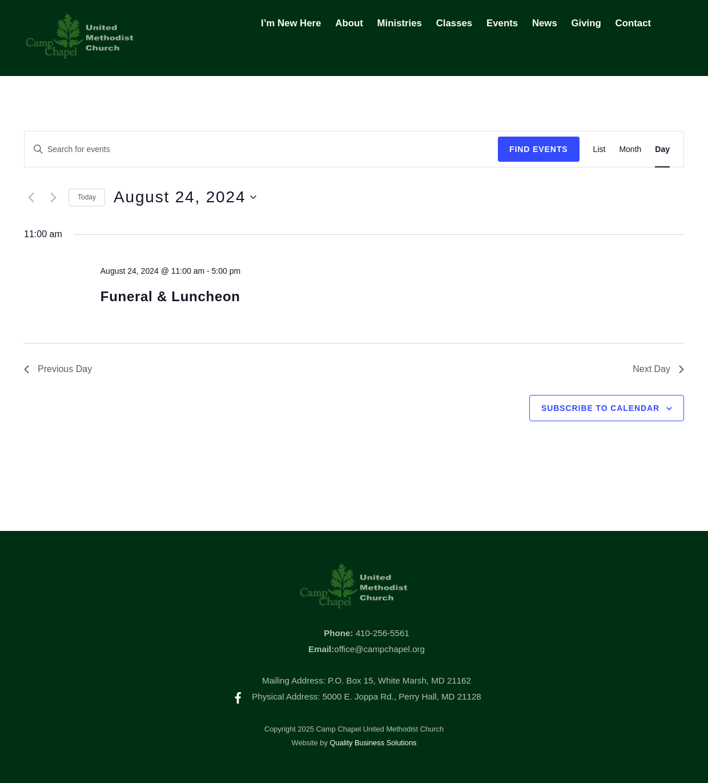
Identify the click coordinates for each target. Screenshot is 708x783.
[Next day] (53, 197)
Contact (633, 23)
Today (87, 197)
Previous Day (58, 369)
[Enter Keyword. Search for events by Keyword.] (261, 149)
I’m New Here (291, 23)
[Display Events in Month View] (630, 149)
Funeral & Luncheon (170, 296)
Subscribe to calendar (600, 408)
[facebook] (238, 696)
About (349, 23)
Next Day (658, 369)
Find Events (538, 149)
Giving (586, 23)
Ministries (399, 23)
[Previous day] (31, 197)
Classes (454, 23)
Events (502, 23)
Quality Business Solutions (372, 742)
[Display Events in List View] (599, 149)
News (544, 23)
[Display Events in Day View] (662, 149)
